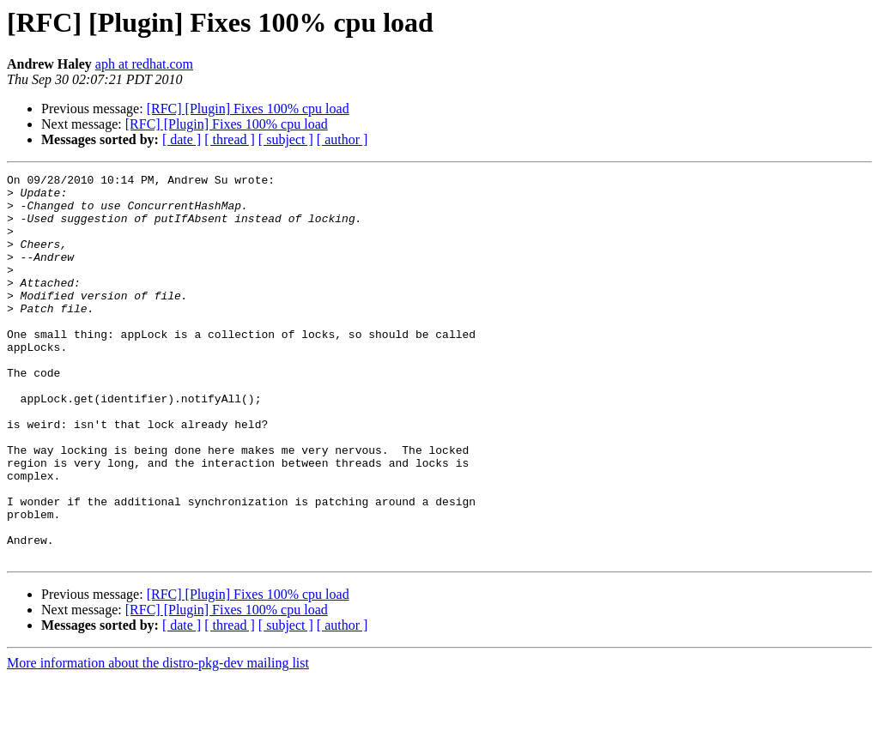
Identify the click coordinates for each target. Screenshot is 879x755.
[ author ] (342, 139)
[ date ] (181, 139)
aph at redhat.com (144, 64)
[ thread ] (229, 139)
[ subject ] (285, 139)
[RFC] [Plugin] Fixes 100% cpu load (248, 108)
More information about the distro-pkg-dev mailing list (158, 740)
